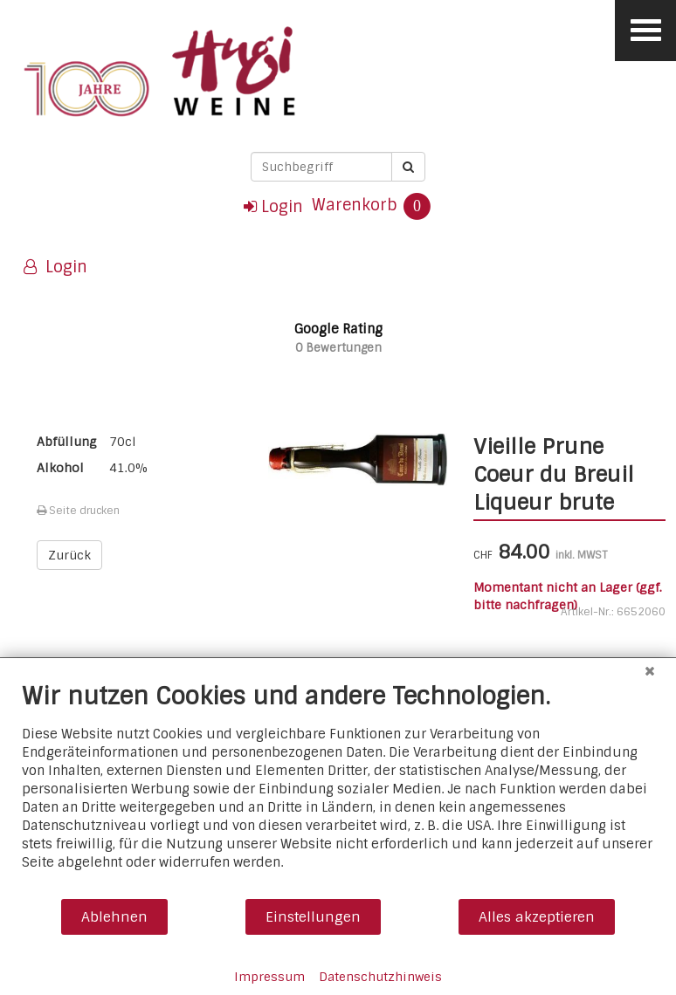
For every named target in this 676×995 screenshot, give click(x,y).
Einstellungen (313, 917)
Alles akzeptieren (537, 917)
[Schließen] (650, 671)
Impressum (269, 977)
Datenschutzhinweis (380, 977)
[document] (338, 789)
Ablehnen (114, 917)
